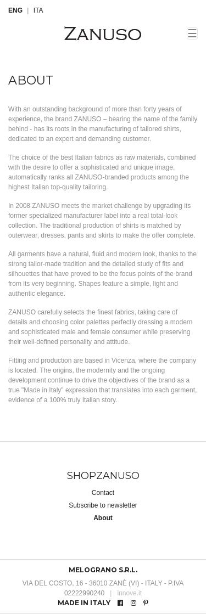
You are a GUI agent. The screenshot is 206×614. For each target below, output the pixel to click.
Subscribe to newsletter (103, 505)
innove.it (126, 593)
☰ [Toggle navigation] (192, 33)
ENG (15, 10)
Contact (103, 493)
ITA (38, 10)
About (103, 518)
